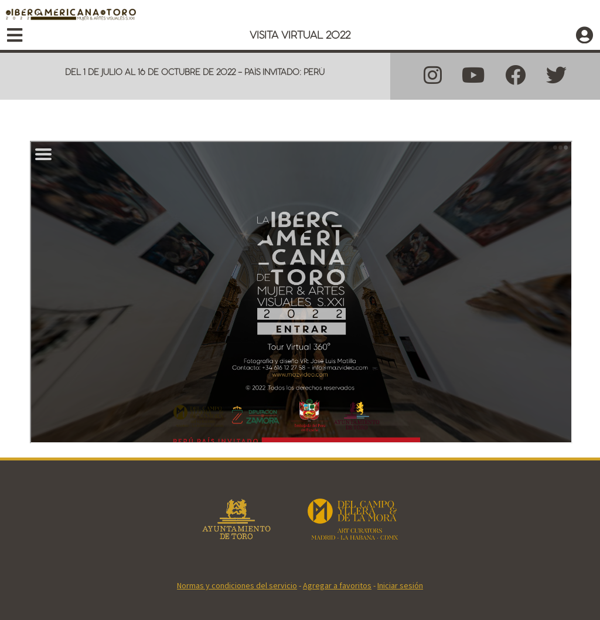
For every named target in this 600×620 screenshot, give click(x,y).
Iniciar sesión (400, 585)
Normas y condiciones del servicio (237, 585)
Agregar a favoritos (337, 585)
